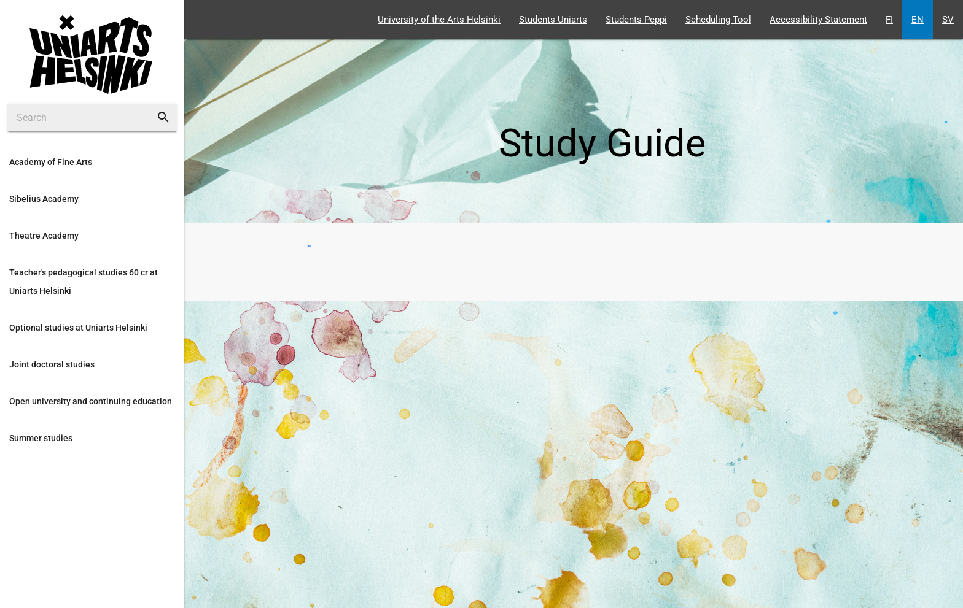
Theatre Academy (44, 236)
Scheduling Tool (718, 19)
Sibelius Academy (44, 199)
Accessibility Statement (818, 19)
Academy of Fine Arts (50, 162)
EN (917, 19)
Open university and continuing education (90, 401)
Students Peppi (636, 19)
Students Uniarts (553, 19)
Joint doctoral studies (52, 364)
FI (889, 19)
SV (948, 19)
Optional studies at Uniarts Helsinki (78, 328)
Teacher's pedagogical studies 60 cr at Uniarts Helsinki (83, 281)
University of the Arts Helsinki (439, 19)
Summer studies (40, 438)
